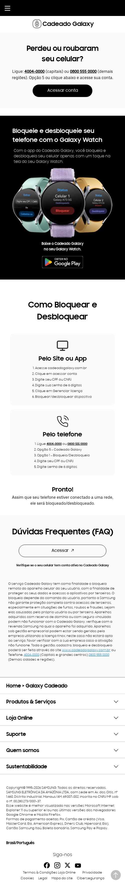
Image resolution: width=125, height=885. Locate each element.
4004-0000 (34, 72)
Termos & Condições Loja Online (49, 872)
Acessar (63, 551)
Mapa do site (62, 878)
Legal (42, 878)
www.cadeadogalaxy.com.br (86, 650)
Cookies (27, 878)
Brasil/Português (20, 843)
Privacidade (92, 872)
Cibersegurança (90, 878)
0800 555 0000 (83, 72)
